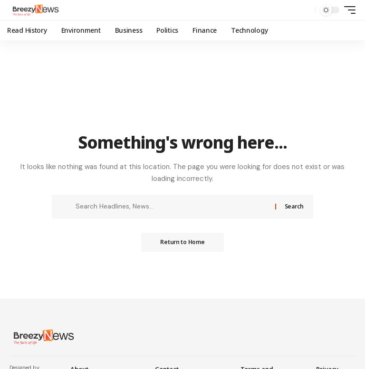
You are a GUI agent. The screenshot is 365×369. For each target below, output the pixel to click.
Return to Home (182, 242)
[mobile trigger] (347, 10)
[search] (305, 10)
